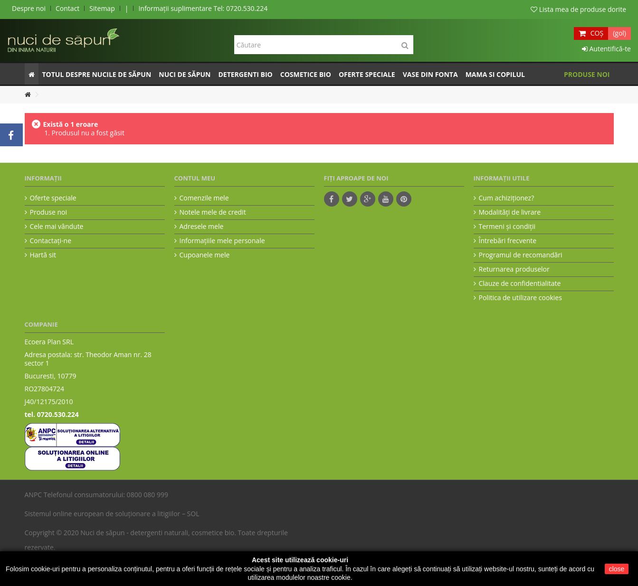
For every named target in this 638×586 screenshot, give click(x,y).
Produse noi (48, 212)
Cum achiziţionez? (506, 198)
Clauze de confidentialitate (520, 283)
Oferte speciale (53, 198)
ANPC (33, 494)
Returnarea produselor (514, 269)
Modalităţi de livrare (510, 212)
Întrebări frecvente (508, 240)
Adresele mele (202, 226)
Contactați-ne (51, 240)
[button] (96, 74)
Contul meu (195, 178)
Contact (67, 8)
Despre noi (29, 8)
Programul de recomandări (520, 255)
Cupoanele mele (205, 255)
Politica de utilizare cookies (520, 297)
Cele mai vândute (57, 226)
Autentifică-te (606, 48)
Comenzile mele (204, 198)
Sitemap (101, 8)
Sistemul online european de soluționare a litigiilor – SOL (112, 513)
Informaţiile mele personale (222, 240)
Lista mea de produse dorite (578, 9)
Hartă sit (43, 255)
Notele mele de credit (213, 212)
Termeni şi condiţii (507, 226)
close (617, 569)
